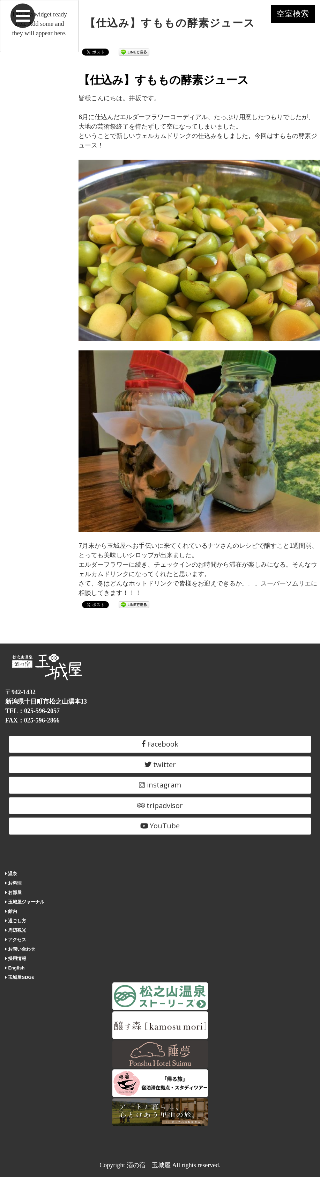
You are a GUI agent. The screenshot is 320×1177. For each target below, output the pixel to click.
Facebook (160, 744)
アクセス (16, 939)
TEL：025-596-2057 (32, 710)
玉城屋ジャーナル (25, 901)
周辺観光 (16, 930)
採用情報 (16, 958)
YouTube (160, 825)
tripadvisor (160, 805)
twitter (160, 764)
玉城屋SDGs (19, 977)
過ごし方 (16, 920)
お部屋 (13, 892)
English (14, 968)
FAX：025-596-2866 (32, 720)
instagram (160, 785)
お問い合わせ (20, 949)
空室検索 (288, 17)
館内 (11, 911)
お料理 (13, 883)
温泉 (11, 873)
